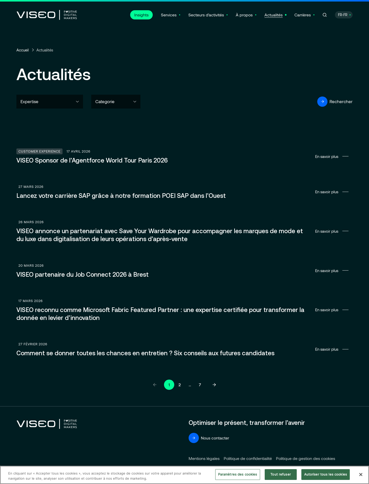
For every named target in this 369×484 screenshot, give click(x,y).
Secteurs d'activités (206, 14)
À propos (244, 14)
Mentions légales (204, 458)
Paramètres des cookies (237, 474)
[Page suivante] (214, 385)
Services (169, 14)
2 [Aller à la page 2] (179, 384)
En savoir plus (184, 156)
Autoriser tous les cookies (325, 474)
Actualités (273, 14)
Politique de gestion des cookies (305, 458)
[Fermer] (360, 474)
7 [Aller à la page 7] (200, 384)
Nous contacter (209, 438)
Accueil (22, 50)
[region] (184, 475)
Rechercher (335, 101)
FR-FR (342, 15)
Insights (141, 14)
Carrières (302, 14)
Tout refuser (280, 474)
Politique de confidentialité (248, 458)
